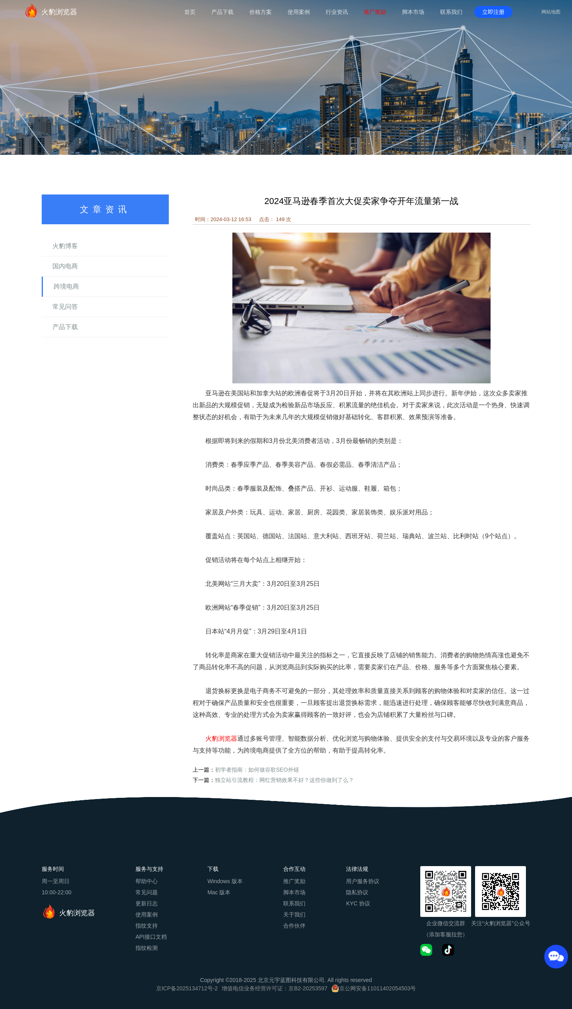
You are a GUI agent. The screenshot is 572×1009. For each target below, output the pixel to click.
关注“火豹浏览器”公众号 (500, 923)
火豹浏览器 (50, 10)
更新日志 (146, 903)
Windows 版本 (225, 881)
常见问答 (65, 306)
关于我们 (294, 914)
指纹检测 (146, 948)
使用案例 (299, 12)
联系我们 (451, 12)
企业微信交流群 (445, 923)
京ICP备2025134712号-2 (187, 988)
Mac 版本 (218, 892)
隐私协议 (357, 892)
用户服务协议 (362, 881)
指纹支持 (146, 925)
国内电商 (65, 266)
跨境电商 (66, 286)
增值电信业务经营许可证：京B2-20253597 (274, 988)
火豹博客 (65, 246)
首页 (189, 12)
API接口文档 (151, 937)
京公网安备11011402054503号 (377, 988)
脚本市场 (413, 12)
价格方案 (260, 12)
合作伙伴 (294, 925)
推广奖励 (375, 12)
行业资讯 (337, 12)
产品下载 (222, 12)
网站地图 (550, 12)
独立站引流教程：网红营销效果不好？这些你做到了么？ (284, 780)
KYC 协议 (358, 903)
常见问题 (146, 892)
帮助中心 (146, 881)
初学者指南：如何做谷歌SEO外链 (257, 769)
